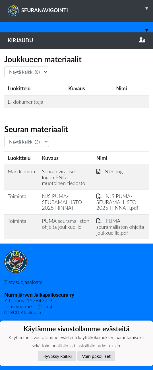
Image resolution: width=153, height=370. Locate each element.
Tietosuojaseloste (23, 282)
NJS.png (109, 171)
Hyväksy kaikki (57, 356)
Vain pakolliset (96, 356)
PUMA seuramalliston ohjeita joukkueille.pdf (120, 227)
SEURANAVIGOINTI (80, 8)
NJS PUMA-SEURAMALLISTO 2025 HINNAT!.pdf (117, 202)
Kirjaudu (76, 40)
